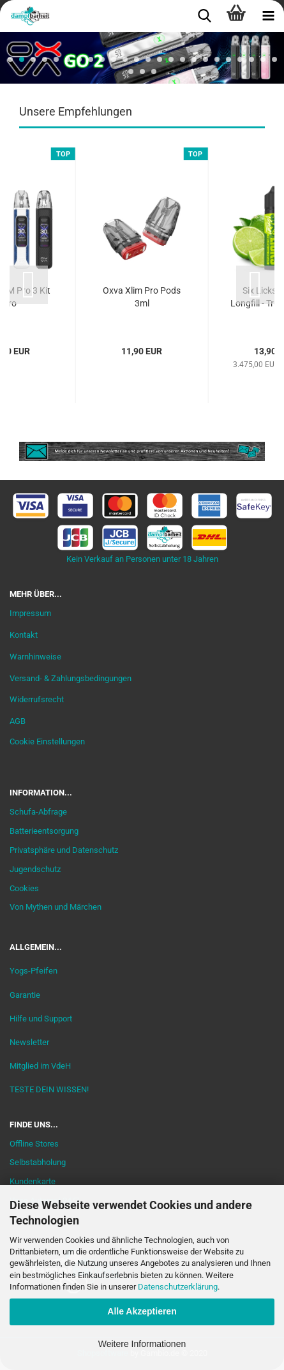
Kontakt (24, 635)
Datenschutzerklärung (178, 1286)
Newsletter (29, 1042)
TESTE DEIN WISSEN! (49, 1089)
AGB (18, 721)
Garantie (25, 995)
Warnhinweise (35, 656)
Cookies (24, 888)
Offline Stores (34, 1143)
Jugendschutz (35, 869)
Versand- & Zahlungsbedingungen (70, 678)
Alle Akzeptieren (141, 1311)
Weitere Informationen (142, 1344)
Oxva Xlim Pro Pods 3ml (142, 296)
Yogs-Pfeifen (33, 970)
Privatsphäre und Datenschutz (64, 850)
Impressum (30, 613)
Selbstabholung (38, 1162)
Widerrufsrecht (37, 699)
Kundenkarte (33, 1181)
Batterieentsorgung (44, 831)
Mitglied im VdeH (40, 1066)
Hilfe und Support (41, 1018)
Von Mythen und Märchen (55, 907)
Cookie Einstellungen (47, 741)
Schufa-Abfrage (38, 812)
